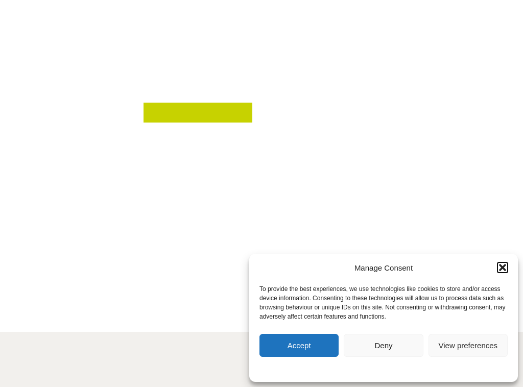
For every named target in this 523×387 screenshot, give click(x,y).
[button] (502, 267)
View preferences (468, 345)
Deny (383, 345)
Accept (299, 345)
